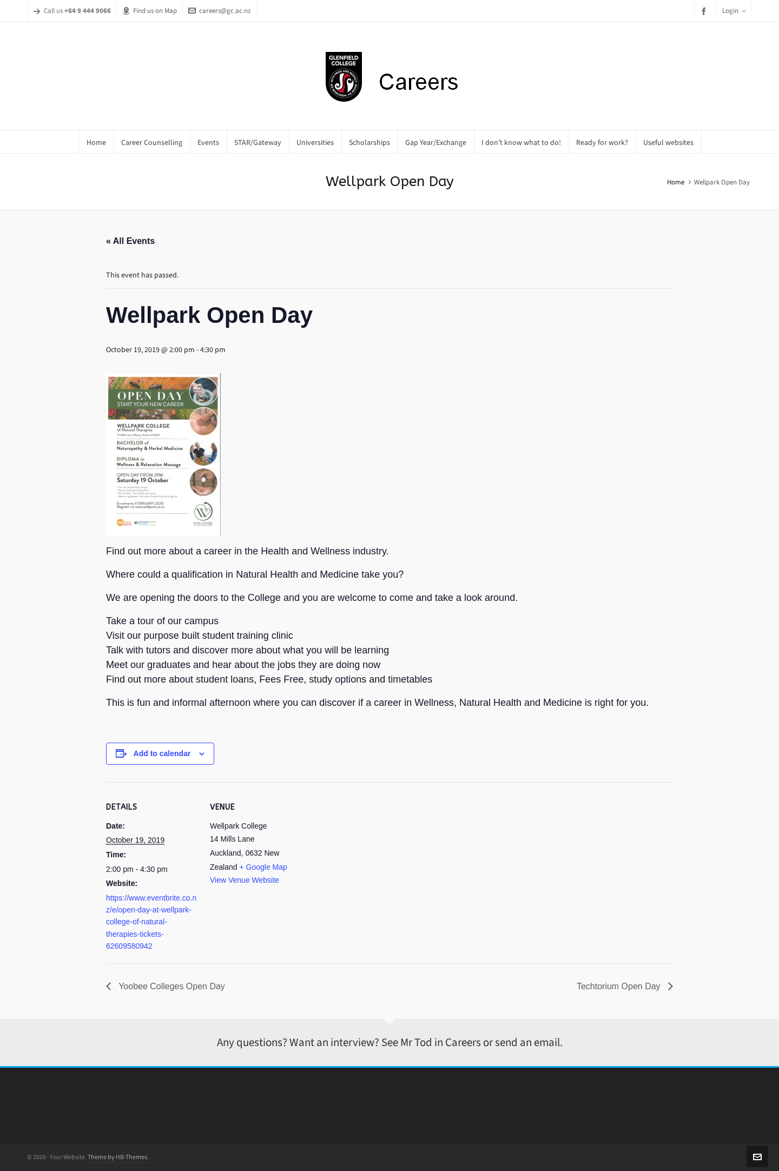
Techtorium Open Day (620, 986)
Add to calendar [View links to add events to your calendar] (162, 753)
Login (734, 10)
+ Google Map (263, 867)
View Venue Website (244, 880)
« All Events (130, 241)
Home (675, 182)
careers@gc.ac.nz (219, 10)
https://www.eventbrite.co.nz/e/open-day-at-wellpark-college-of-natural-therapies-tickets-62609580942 (151, 922)
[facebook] (705, 11)
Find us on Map (149, 10)
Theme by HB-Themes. (118, 1157)
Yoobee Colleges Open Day (170, 986)
